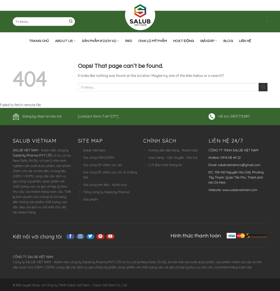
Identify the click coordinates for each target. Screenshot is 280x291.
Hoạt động (183, 41)
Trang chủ (39, 41)
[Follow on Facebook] (70, 236)
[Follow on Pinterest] (100, 236)
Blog (228, 41)
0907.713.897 (240, 116)
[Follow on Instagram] (80, 236)
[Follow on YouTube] (110, 236)
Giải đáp (208, 41)
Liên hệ (245, 41)
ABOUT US (65, 41)
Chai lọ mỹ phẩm (152, 41)
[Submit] (70, 21)
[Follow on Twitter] (90, 236)
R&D (128, 41)
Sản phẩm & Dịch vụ (100, 41)
